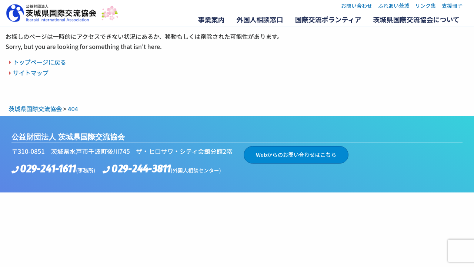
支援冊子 (452, 5)
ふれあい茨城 (393, 5)
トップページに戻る (39, 61)
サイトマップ (31, 72)
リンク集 (425, 5)
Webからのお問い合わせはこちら (296, 154)
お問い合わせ (356, 5)
